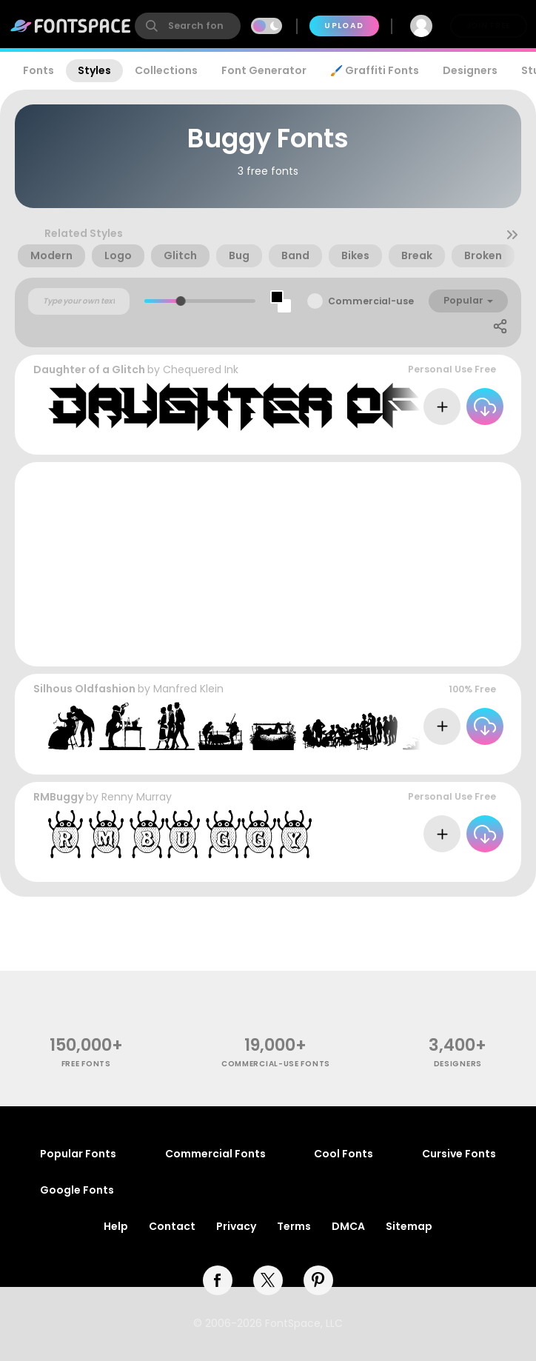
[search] (188, 26)
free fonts (86, 1063)
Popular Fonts (78, 1153)
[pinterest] (318, 1280)
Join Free (488, 25)
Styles (94, 70)
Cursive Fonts (459, 1153)
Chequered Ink (200, 369)
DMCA (348, 1226)
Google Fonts (77, 1190)
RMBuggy (58, 796)
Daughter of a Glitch (89, 369)
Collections (166, 70)
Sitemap (409, 1226)
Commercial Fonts (215, 1153)
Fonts (38, 70)
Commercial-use (371, 301)
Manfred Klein (188, 688)
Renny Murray (136, 796)
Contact (172, 1226)
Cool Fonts (343, 1153)
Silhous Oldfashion (84, 688)
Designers (470, 70)
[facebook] (217, 1280)
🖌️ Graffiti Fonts (374, 70)
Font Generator (263, 70)
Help (116, 1226)
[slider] (181, 301)
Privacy (236, 1226)
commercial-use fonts (275, 1063)
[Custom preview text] (79, 301)
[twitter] (268, 1280)
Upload (344, 25)
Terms (294, 1226)
